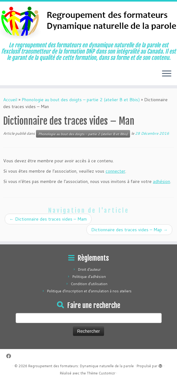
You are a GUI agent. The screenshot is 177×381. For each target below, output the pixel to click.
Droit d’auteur (89, 269)
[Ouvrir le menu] (166, 74)
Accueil (10, 100)
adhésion (161, 181)
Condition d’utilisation (89, 283)
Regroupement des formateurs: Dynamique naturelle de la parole (81, 365)
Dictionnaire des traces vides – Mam (48, 219)
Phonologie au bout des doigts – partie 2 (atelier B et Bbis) (81, 100)
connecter (115, 171)
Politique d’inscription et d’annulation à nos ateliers (89, 291)
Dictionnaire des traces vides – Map (129, 230)
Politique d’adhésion (89, 276)
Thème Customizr (101, 373)
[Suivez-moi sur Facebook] (10, 356)
